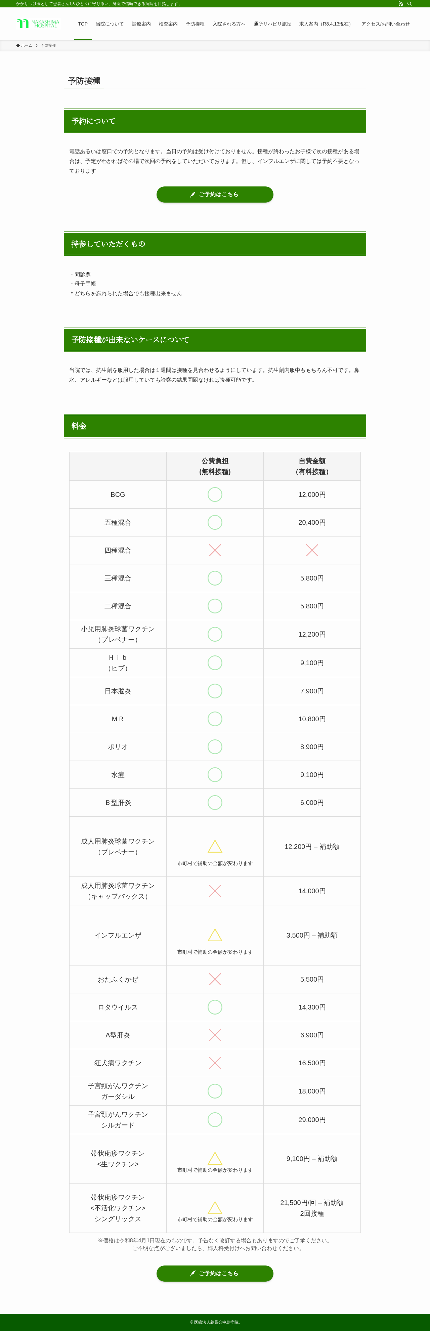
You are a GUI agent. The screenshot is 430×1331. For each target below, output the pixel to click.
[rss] (400, 3)
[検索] (409, 3)
